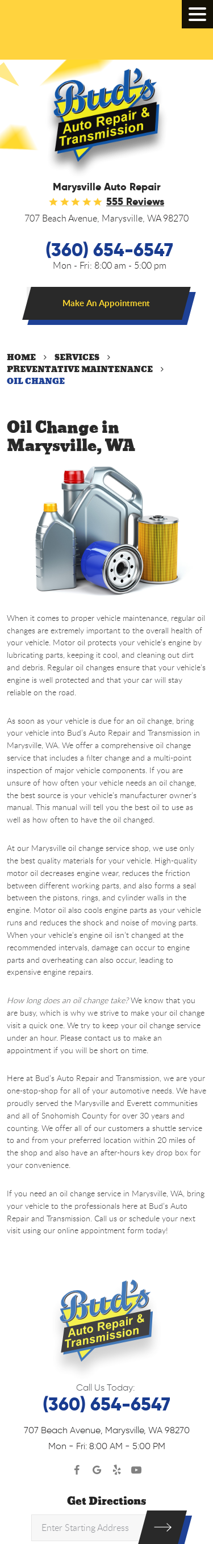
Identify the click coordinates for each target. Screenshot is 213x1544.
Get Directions (106, 1501)
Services (77, 357)
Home (21, 357)
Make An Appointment (106, 303)
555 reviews (135, 201)
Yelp (117, 1470)
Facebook (77, 1470)
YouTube (137, 1470)
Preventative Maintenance (80, 369)
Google (97, 1470)
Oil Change (36, 381)
